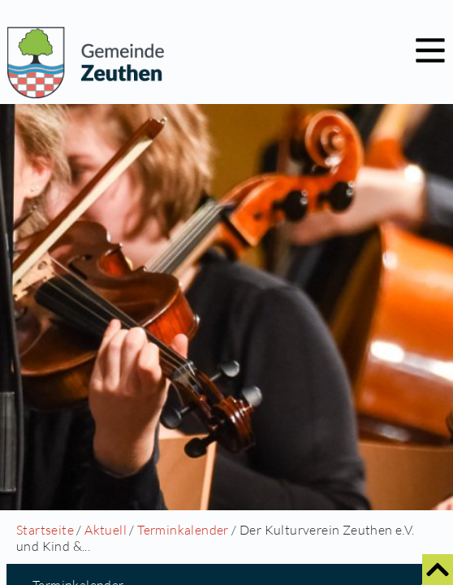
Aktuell (105, 530)
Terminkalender (183, 530)
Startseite (45, 530)
